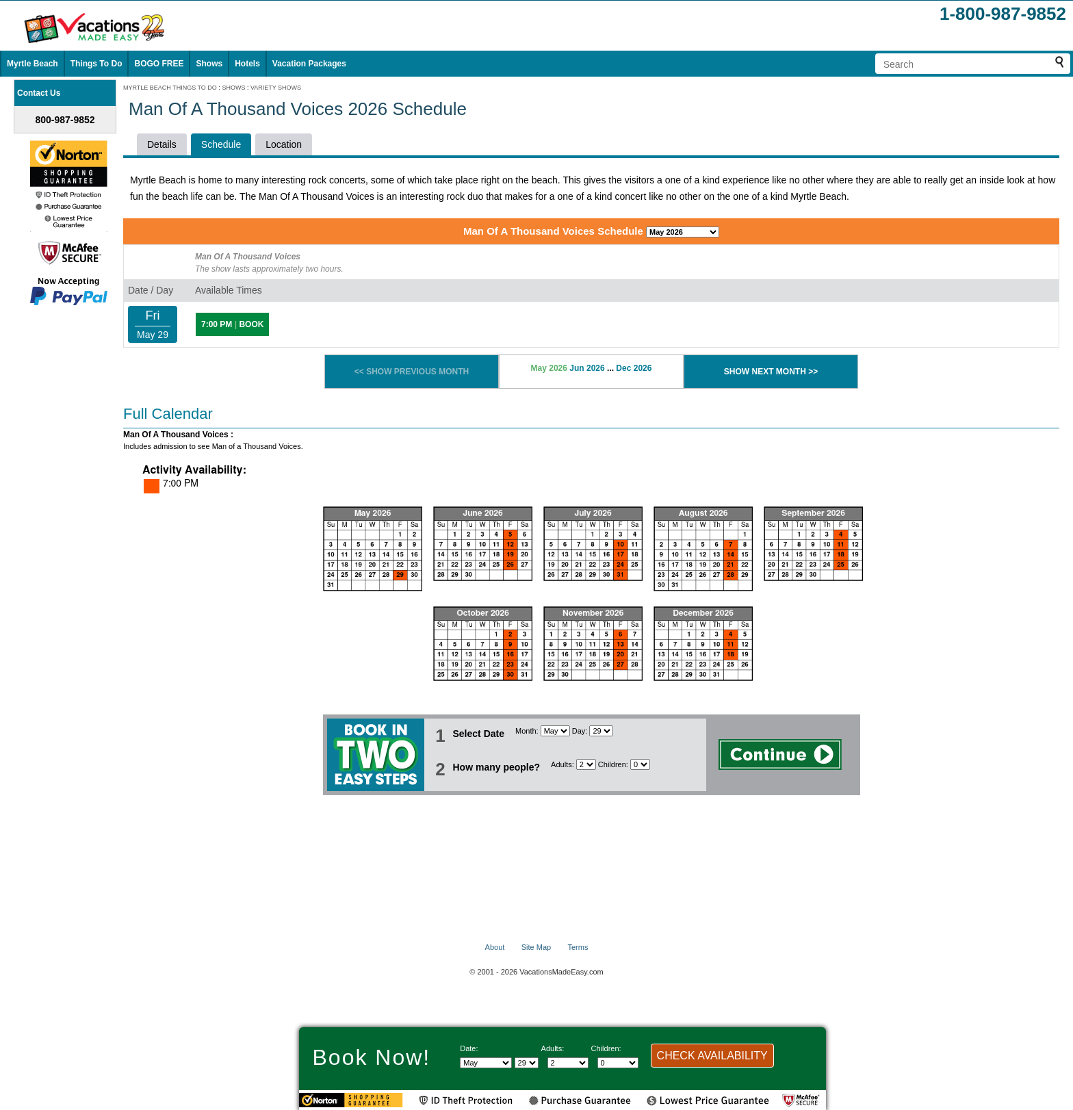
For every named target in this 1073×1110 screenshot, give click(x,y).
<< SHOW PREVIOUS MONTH (411, 371)
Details (162, 144)
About (495, 947)
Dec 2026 (633, 368)
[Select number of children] (640, 764)
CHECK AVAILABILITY (712, 1055)
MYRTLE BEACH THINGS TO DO (170, 87)
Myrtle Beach (32, 63)
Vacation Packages (309, 63)
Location (284, 144)
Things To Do (96, 63)
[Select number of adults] (586, 764)
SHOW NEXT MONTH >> (771, 371)
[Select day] (601, 730)
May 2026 (549, 368)
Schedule (221, 144)
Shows (209, 63)
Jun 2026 (586, 368)
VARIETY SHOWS (275, 87)
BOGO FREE (158, 63)
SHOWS (233, 87)
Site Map (536, 947)
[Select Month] (555, 730)
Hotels (247, 63)
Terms (577, 947)
